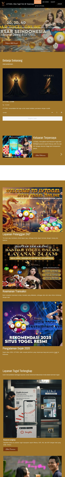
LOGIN (60, 4)
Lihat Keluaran (40, 125)
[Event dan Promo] (32, 416)
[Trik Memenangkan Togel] (52, 417)
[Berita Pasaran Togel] (12, 417)
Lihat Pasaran (8, 312)
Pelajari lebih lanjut (11, 43)
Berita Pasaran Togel (9, 420)
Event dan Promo (28, 419)
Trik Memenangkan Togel (51, 420)
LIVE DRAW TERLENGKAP (39, 443)
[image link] (3, 4)
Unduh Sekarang (49, 312)
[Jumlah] (49, 82)
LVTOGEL (36, 111)
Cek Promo (27, 312)
